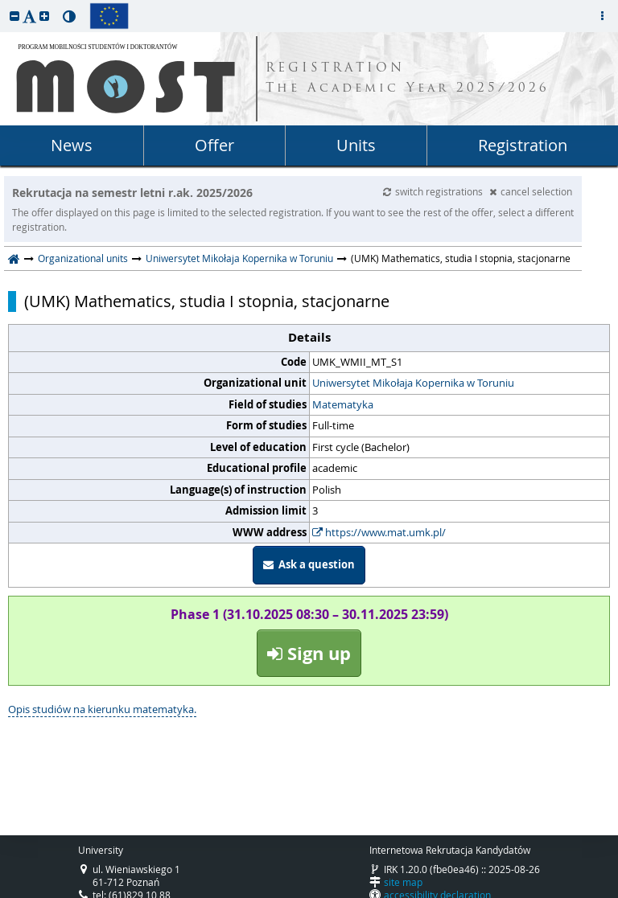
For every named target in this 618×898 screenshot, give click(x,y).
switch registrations (434, 191)
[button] (14, 15)
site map (403, 881)
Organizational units (83, 258)
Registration (522, 145)
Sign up (309, 653)
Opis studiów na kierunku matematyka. (102, 709)
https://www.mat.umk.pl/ (379, 532)
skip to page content (4, 4)
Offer (214, 145)
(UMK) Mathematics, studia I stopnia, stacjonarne (206, 301)
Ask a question (309, 564)
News (72, 145)
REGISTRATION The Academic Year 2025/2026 (408, 79)
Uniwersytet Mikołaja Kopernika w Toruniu (239, 258)
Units (356, 145)
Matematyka (342, 404)
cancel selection (530, 191)
